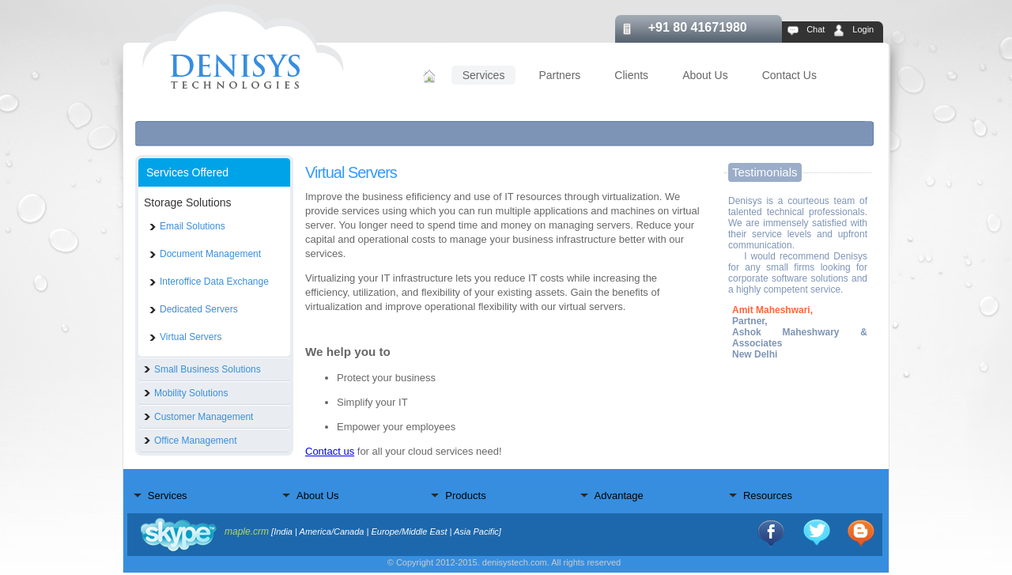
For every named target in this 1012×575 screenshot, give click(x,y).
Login (863, 29)
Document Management (210, 253)
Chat (815, 29)
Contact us (329, 451)
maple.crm (247, 531)
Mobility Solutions (191, 393)
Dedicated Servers (199, 309)
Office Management (195, 440)
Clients (631, 75)
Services (484, 75)
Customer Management (203, 416)
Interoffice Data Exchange (214, 281)
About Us (705, 75)
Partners (559, 75)
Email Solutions (192, 226)
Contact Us (789, 75)
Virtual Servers (190, 336)
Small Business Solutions (207, 369)
